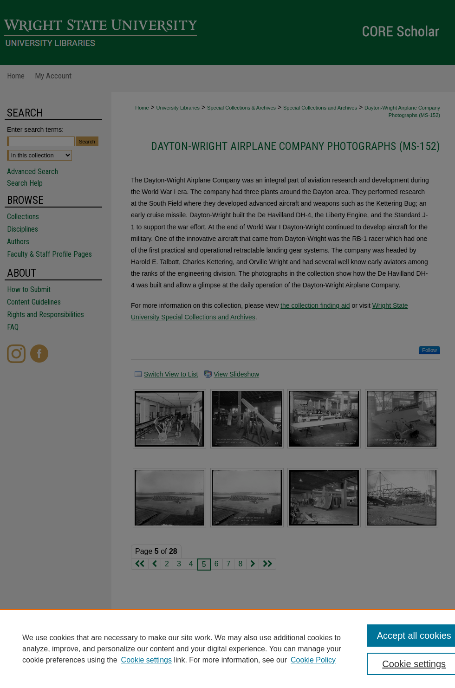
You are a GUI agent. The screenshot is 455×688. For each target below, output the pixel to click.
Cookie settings (146, 660)
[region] (227, 648)
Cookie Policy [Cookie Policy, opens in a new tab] (313, 660)
